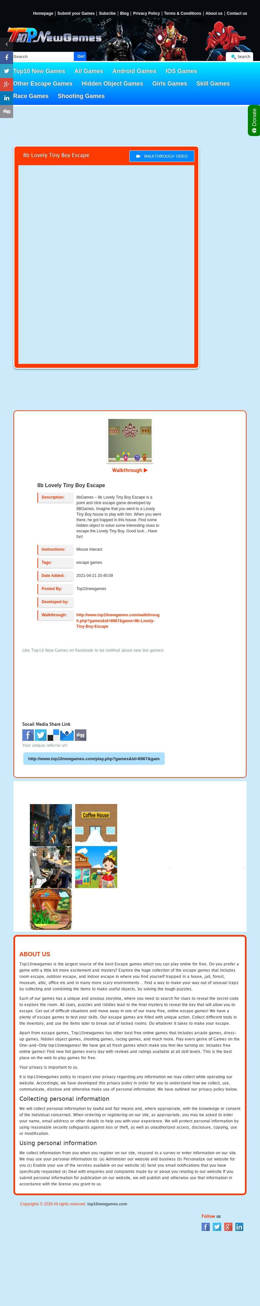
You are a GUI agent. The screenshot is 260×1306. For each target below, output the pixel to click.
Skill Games (213, 83)
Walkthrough (130, 470)
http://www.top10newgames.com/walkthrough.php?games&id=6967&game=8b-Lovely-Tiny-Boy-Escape (118, 620)
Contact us (237, 13)
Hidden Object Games (112, 83)
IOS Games (181, 71)
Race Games (31, 96)
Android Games (135, 71)
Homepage (43, 13)
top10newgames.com (107, 1204)
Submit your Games (76, 13)
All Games (89, 71)
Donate (254, 120)
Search (244, 56)
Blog (124, 13)
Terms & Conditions (182, 13)
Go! (81, 56)
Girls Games (169, 83)
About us (214, 13)
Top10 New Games (39, 71)
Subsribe (107, 13)
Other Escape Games (43, 83)
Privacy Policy (146, 13)
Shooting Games (81, 96)
